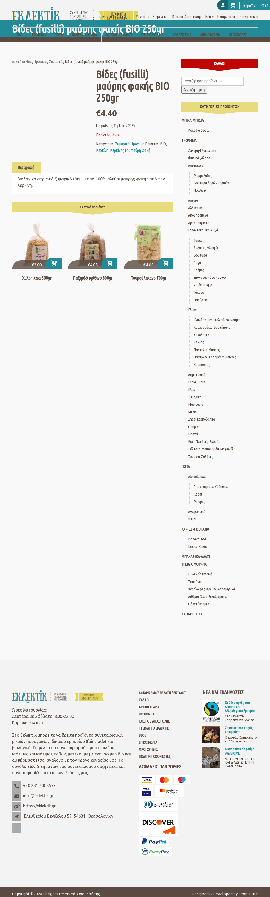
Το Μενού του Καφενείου (149, 12)
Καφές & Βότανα (84, 31)
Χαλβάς (199, 338)
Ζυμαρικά (56, 57)
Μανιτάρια (195, 400)
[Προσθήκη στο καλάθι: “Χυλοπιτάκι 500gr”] (54, 260)
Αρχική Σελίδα (149, 703)
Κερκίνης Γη (119, 146)
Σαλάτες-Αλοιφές (206, 244)
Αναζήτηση (194, 86)
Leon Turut (248, 890)
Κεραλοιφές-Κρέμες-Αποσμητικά (211, 585)
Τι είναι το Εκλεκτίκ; (112, 12)
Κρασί (198, 490)
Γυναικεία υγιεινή (200, 570)
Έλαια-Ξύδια (196, 378)
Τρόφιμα (39, 31)
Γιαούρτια (201, 296)
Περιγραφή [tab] (26, 163)
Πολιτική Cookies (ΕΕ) (155, 753)
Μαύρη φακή (140, 146)
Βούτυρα (200, 251)
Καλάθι (144, 696)
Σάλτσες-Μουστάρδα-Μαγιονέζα (211, 445)
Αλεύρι (193, 196)
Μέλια (192, 408)
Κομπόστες (202, 360)
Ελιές (191, 385)
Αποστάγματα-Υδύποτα (211, 483)
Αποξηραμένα (198, 211)
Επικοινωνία (248, 12)
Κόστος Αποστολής (186, 12)
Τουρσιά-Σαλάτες (200, 452)
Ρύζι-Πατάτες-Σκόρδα (204, 437)
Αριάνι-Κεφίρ (203, 281)
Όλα (19, 31)
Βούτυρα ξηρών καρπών (211, 179)
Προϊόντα (146, 710)
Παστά (193, 430)
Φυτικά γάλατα (199, 154)
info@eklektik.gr (38, 792)
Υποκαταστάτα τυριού (210, 273)
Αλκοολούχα (197, 472)
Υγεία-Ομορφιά (152, 31)
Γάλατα (199, 288)
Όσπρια (193, 423)
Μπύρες (199, 498)
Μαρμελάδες (203, 171)
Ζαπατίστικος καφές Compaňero (239, 726)
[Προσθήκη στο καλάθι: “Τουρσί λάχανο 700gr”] (165, 260)
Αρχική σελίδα (22, 57)
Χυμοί (192, 515)
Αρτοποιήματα (198, 219)
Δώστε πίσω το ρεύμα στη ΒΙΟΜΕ (239, 747)
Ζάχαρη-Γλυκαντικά (202, 146)
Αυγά (197, 259)
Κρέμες (199, 266)
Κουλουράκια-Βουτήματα (212, 323)
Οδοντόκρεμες (198, 600)
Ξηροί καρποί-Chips (202, 415)
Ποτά (59, 31)
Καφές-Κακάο (198, 542)
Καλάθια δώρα (198, 126)
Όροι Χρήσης (148, 746)
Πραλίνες (200, 186)
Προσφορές (238, 31)
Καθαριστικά (181, 31)
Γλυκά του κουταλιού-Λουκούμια (217, 316)
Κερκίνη (102, 146)
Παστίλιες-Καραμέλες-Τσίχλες (215, 353)
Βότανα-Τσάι (197, 535)
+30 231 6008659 (39, 781)
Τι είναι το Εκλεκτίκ (154, 725)
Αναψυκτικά (196, 507)
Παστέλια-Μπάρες (207, 345)
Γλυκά (192, 306)
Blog (142, 732)
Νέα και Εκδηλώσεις (220, 12)
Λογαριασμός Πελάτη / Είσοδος (162, 689)
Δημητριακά (196, 371)
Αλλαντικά (195, 204)
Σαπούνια (195, 577)
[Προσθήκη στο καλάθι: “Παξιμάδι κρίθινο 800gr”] (109, 260)
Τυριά (198, 236)
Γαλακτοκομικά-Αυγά (203, 226)
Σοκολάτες (201, 331)
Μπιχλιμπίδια (210, 31)
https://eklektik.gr (39, 802)
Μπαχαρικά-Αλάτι (119, 31)
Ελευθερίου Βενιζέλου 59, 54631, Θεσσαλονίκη (68, 812)
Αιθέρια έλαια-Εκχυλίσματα (207, 592)
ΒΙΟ (163, 140)
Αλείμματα (195, 161)
